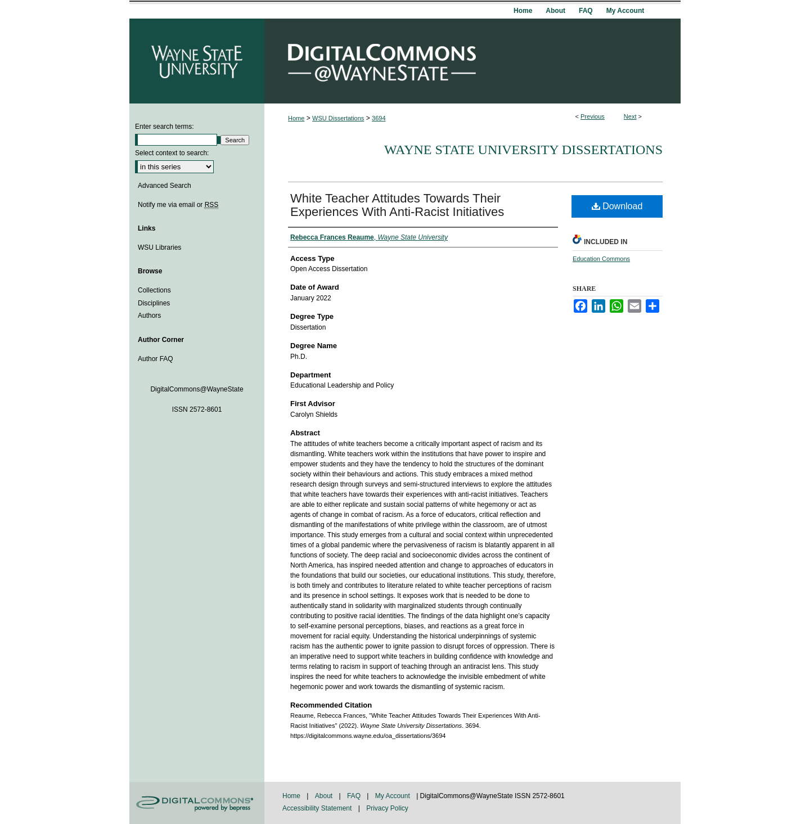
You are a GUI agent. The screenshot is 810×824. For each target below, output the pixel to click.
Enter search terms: (164, 126)
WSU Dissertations (338, 118)
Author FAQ (155, 359)
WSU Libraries (159, 247)
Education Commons (601, 258)
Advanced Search (164, 186)
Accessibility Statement (318, 808)
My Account (393, 796)
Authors (149, 315)
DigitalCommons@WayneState (472, 61)
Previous (592, 116)
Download (617, 206)
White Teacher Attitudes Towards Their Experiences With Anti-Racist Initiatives (397, 205)
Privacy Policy (387, 808)
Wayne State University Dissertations (523, 149)
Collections (154, 290)
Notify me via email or (178, 205)
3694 (378, 118)
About (325, 796)
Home (296, 118)
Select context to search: (172, 153)
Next (630, 116)
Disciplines (154, 303)
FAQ (354, 796)
